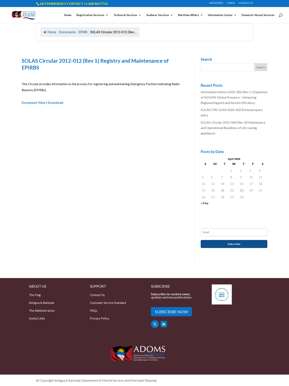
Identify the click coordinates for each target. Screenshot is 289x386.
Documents (67, 32)
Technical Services (125, 15)
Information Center (220, 15)
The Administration (42, 310)
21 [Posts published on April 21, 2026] (222, 190)
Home (67, 15)
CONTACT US (245, 3)
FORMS (231, 3)
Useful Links (37, 318)
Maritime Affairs (188, 15)
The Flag (35, 295)
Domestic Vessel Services (258, 15)
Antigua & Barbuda (41, 302)
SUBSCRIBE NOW (171, 311)
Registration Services (90, 15)
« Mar (205, 203)
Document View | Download (42, 102)
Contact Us (97, 295)
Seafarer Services (157, 15)
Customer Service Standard (108, 302)
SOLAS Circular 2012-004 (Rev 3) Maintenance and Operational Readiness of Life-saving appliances (233, 127)
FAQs (93, 310)
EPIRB (82, 32)
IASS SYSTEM (216, 3)
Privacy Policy (99, 318)
